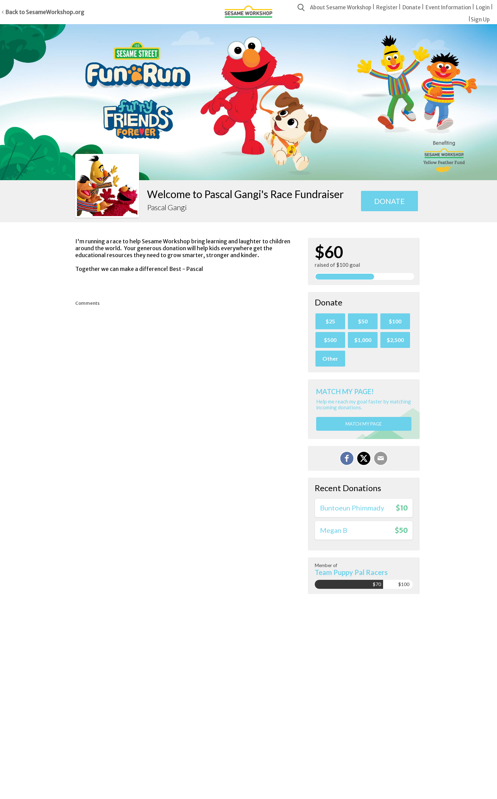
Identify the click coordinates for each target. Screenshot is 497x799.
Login (483, 7)
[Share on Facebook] (347, 458)
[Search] (301, 8)
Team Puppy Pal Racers (351, 572)
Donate (411, 7)
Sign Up (480, 19)
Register (387, 7)
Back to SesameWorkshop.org (44, 12)
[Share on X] (364, 458)
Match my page (363, 424)
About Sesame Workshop (340, 7)
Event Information (448, 7)
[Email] (380, 458)
